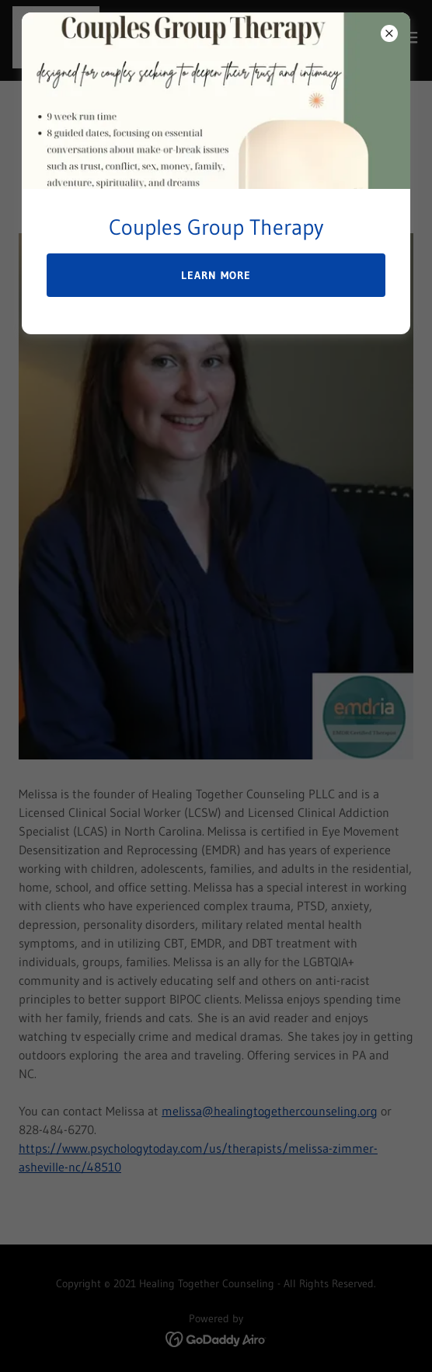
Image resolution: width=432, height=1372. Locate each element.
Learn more (216, 275)
